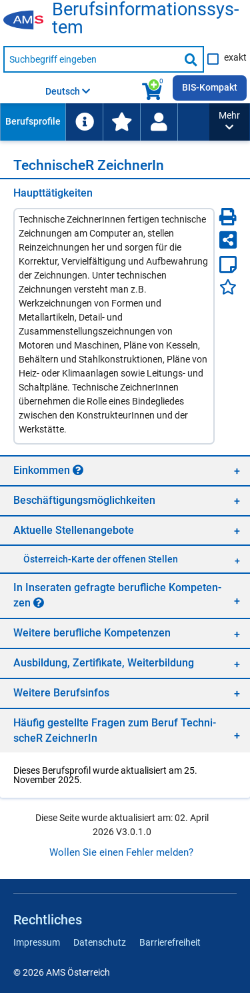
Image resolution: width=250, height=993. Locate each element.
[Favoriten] (228, 287)
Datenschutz (99, 942)
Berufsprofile (33, 121)
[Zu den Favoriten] (121, 122)
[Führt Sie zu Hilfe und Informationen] (84, 122)
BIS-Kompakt (209, 87)
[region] (125, 470)
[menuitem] (32, 122)
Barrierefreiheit (170, 942)
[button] (229, 122)
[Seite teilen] (228, 240)
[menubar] (104, 122)
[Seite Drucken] (228, 216)
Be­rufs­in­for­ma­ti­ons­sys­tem (145, 19)
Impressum (36, 942)
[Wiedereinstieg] (158, 122)
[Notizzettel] (228, 265)
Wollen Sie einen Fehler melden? (121, 852)
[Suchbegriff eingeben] (91, 59)
